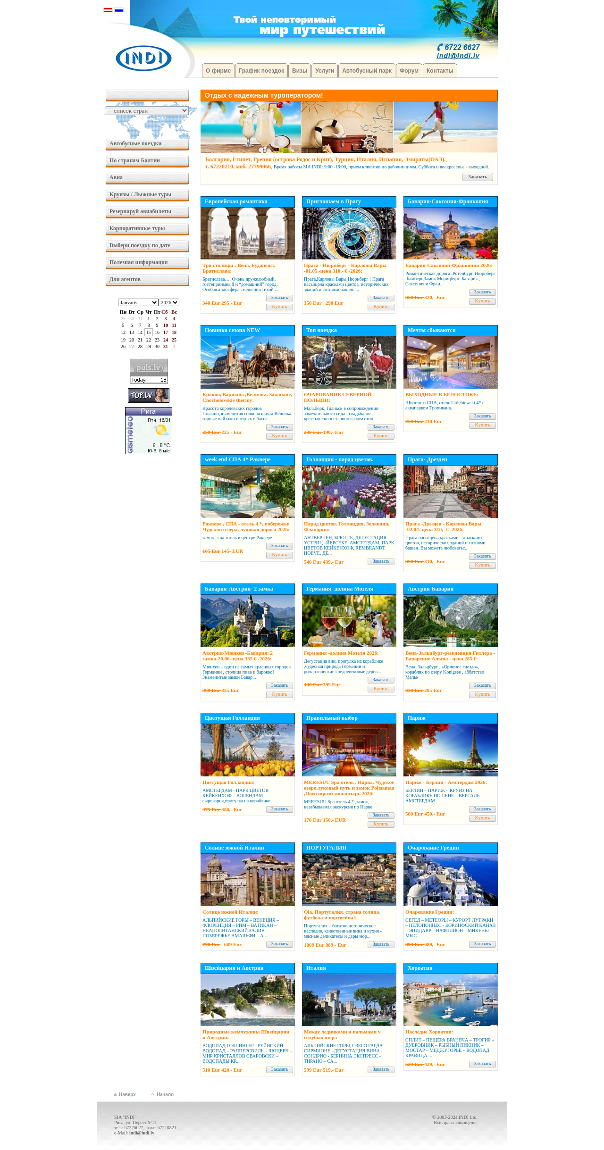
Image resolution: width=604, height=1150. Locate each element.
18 (174, 332)
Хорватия (420, 968)
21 (140, 339)
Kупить (279, 306)
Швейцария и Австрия (234, 968)
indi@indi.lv (141, 1132)
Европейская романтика (236, 201)
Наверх (127, 1094)
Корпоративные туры (137, 228)
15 (148, 332)
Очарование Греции (433, 847)
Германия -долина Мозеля (339, 588)
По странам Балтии (134, 160)
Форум (409, 70)
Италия (316, 968)
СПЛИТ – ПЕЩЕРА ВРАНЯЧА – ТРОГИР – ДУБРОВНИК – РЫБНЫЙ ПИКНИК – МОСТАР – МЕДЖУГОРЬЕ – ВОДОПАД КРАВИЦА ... (449, 1047)
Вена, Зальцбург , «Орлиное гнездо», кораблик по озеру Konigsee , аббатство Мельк (444, 672)
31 (140, 318)
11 (174, 325)
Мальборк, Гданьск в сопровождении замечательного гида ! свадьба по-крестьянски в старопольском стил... (341, 413)
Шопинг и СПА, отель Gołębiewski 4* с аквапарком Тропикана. (444, 405)
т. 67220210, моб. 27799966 (238, 166)
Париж (417, 718)
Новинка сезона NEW (232, 330)
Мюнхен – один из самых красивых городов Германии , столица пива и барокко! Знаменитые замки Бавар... (246, 672)
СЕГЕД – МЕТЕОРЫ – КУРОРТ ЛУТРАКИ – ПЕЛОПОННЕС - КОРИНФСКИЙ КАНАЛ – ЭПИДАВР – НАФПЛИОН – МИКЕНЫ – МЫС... (450, 927)
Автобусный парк (367, 70)
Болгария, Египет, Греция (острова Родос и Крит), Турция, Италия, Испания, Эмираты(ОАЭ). (325, 159)
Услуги (324, 70)
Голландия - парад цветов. (340, 459)
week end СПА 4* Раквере (237, 459)
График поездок (261, 70)
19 (123, 339)
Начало (165, 1094)
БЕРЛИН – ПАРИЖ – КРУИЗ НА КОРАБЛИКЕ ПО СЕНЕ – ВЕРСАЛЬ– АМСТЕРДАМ (443, 795)
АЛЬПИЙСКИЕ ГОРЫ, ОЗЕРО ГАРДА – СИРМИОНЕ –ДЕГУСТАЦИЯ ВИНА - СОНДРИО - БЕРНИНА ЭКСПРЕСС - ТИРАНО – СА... (345, 1053)
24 (165, 339)
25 (174, 339)
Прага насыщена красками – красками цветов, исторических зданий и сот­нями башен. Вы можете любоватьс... (445, 542)
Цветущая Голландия (232, 718)
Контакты (440, 70)
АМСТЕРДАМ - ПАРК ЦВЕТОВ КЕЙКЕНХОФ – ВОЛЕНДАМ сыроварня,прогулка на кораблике (236, 795)
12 (123, 332)
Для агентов (125, 279)
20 (131, 339)
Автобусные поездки (135, 143)
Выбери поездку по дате (139, 245)
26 (123, 346)
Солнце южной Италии (234, 847)
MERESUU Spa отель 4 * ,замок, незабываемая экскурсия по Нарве (338, 804)
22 (148, 339)
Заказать (478, 176)
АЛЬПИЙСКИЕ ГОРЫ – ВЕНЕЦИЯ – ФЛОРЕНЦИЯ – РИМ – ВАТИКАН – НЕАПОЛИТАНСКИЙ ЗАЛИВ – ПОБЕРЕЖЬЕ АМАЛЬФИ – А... (240, 927)
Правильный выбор (332, 718)
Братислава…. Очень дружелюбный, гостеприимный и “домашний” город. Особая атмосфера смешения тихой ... (240, 284)
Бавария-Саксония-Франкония (448, 201)
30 (131, 318)
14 (140, 332)
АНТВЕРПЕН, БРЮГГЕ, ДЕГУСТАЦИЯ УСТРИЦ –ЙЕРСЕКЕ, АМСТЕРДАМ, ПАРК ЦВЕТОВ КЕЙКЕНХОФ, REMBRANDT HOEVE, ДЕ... (349, 545)
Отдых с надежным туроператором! (264, 95)
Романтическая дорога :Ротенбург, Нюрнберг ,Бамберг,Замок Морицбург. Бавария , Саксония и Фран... (450, 278)
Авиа (116, 177)
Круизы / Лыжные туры (140, 194)
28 (140, 346)
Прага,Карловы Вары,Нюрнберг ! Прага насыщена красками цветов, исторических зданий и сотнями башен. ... (346, 284)
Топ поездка (321, 330)
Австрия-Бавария (430, 588)
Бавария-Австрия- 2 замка (239, 588)
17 (165, 332)
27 (131, 346)
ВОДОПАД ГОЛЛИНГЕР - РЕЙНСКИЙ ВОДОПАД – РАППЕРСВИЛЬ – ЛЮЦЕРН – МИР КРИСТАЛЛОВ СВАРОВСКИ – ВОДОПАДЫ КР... (247, 1053)
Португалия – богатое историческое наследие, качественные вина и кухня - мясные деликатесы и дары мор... (343, 931)
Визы (299, 70)
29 (123, 318)
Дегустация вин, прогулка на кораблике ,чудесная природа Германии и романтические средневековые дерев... (343, 666)
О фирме (218, 70)
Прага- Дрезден (427, 459)
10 (165, 325)
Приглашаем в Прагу (333, 201)
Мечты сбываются (431, 330)
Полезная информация (138, 262)
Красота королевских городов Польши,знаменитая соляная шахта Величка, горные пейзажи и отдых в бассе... (247, 413)
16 (157, 332)
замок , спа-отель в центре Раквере (237, 537)
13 (131, 332)
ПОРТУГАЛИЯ (326, 847)
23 (157, 339)
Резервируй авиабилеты (140, 211)
